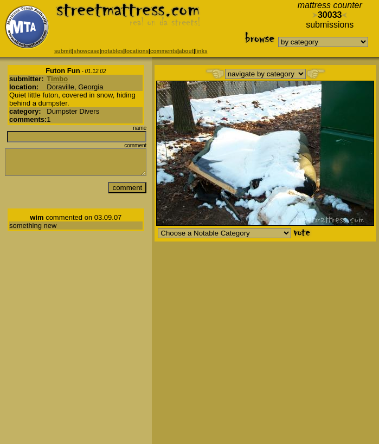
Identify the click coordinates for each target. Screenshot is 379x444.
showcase (87, 51)
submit (63, 51)
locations (137, 51)
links (201, 51)
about (186, 51)
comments (163, 51)
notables (112, 51)
